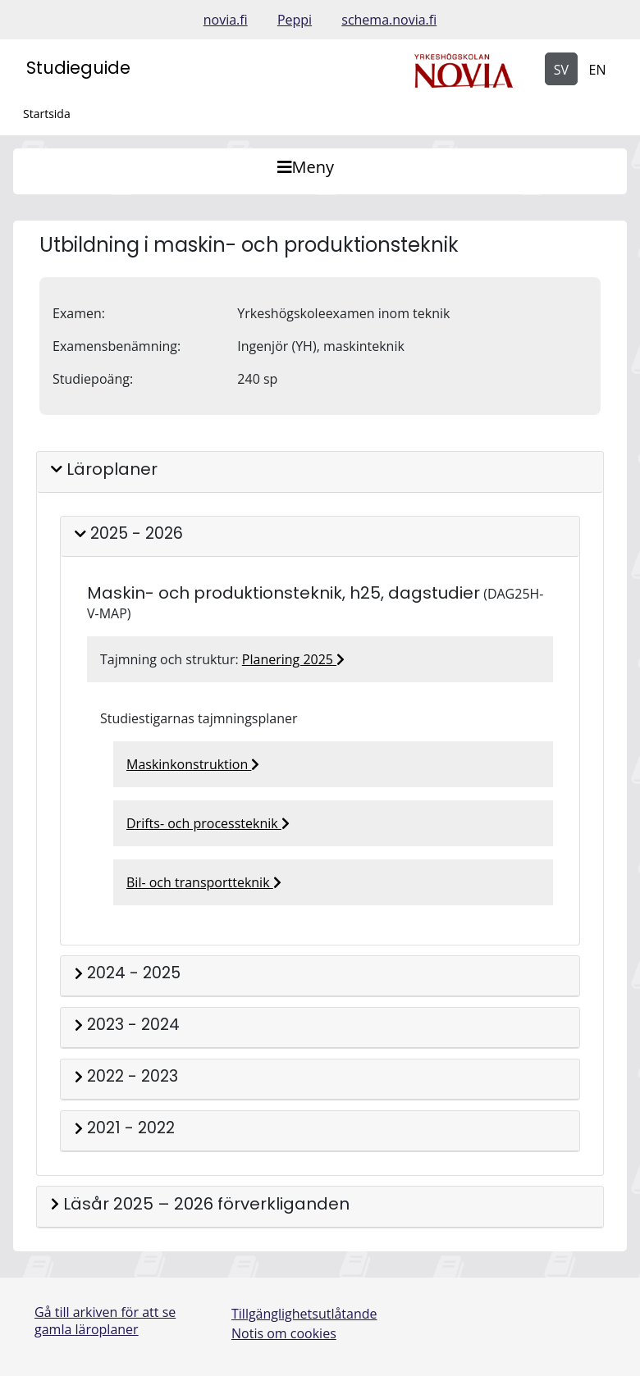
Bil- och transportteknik (203, 882)
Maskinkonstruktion (192, 764)
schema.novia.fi (389, 20)
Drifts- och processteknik (208, 823)
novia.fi (225, 20)
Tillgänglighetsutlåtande (304, 1314)
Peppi (294, 20)
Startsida (47, 113)
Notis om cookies (283, 1333)
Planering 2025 (293, 659)
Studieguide (78, 68)
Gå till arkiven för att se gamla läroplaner (105, 1320)
